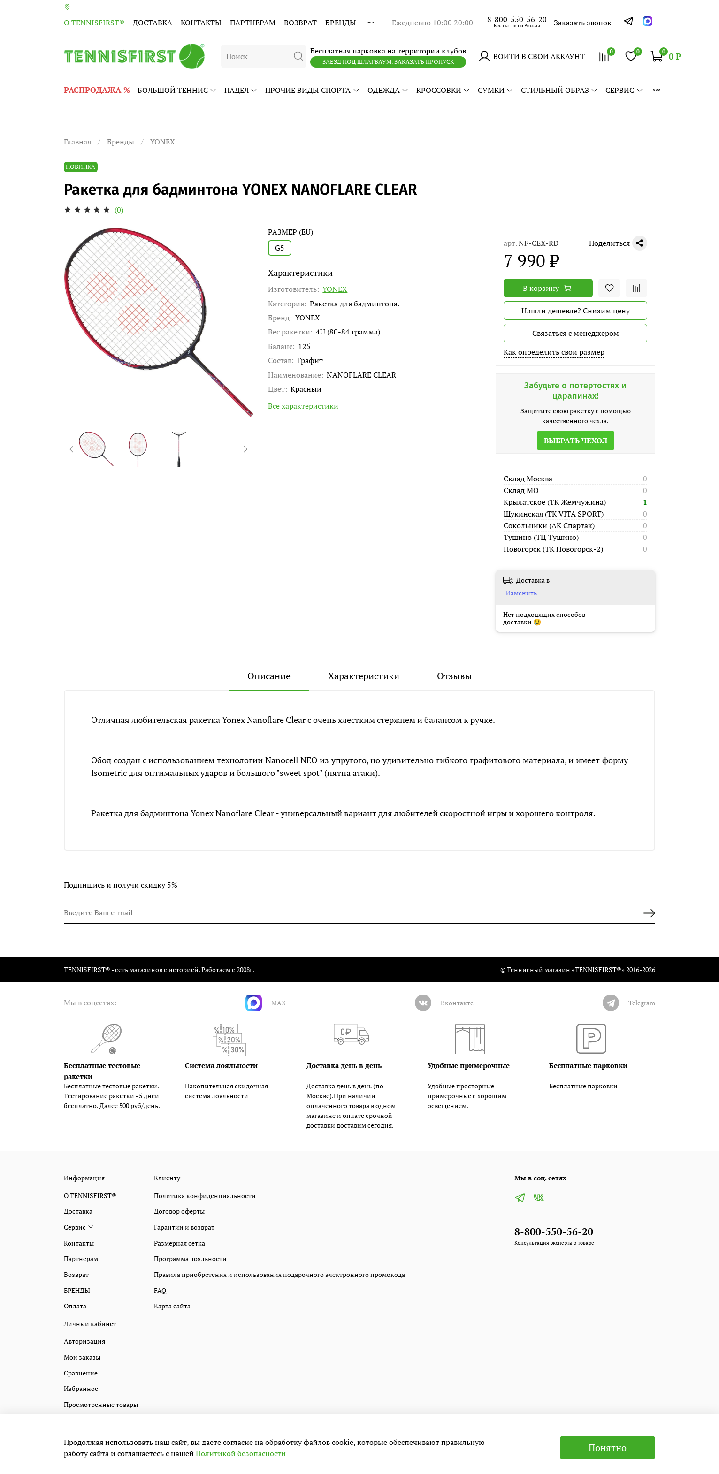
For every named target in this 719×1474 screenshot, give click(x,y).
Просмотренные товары (101, 1404)
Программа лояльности (190, 1258)
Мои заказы (82, 1356)
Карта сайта (172, 1305)
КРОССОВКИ (443, 90)
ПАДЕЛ (241, 90)
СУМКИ (495, 90)
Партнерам (252, 22)
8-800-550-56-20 (517, 19)
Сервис (624, 90)
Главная (77, 142)
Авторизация (84, 1341)
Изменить (521, 593)
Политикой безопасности (241, 1453)
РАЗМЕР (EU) (290, 232)
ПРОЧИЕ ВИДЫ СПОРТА (312, 90)
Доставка (152, 22)
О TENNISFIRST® (94, 22)
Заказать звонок (583, 22)
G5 (279, 248)
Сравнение (81, 1372)
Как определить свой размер (554, 352)
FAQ (160, 1290)
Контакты (201, 22)
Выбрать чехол (575, 440)
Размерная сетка (179, 1242)
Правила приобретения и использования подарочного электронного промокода (279, 1274)
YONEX (162, 142)
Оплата (75, 1305)
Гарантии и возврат (184, 1227)
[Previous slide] (71, 449)
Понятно (608, 1447)
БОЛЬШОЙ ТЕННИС (177, 90)
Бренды (120, 142)
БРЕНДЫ (340, 22)
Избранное (81, 1388)
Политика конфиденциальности (205, 1195)
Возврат (300, 22)
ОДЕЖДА (388, 90)
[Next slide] (245, 449)
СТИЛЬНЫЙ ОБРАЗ (559, 90)
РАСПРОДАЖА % (97, 89)
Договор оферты (179, 1211)
